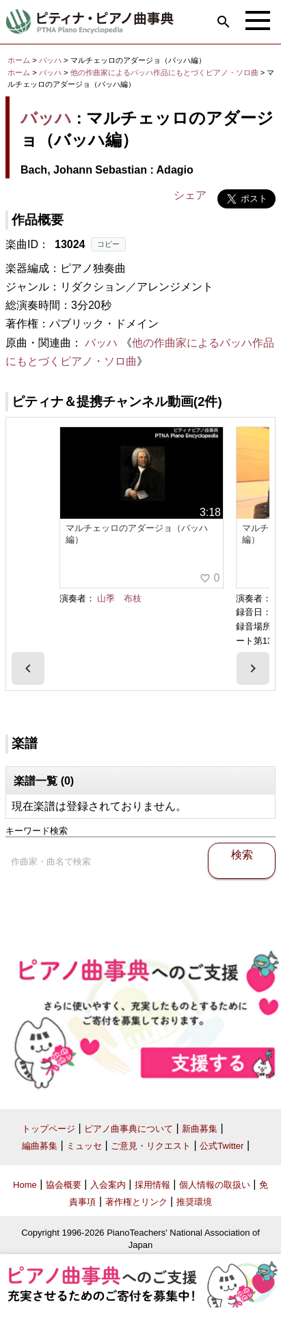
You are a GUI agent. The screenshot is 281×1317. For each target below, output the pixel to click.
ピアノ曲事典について (128, 1129)
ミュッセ (84, 1146)
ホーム (19, 60)
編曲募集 (39, 1146)
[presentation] (28, 668)
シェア (190, 195)
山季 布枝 (119, 598)
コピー (108, 244)
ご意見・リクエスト (151, 1146)
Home (25, 1185)
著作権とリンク (136, 1202)
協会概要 (63, 1185)
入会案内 (108, 1185)
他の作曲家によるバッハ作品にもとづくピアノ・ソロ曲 (165, 72)
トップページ (48, 1129)
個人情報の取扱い (214, 1185)
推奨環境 (194, 1202)
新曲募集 (199, 1129)
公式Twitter (221, 1146)
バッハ (50, 60)
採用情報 (152, 1185)
